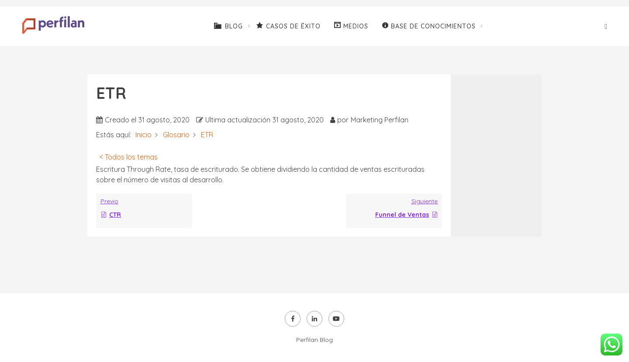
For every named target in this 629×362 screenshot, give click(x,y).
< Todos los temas (129, 157)
